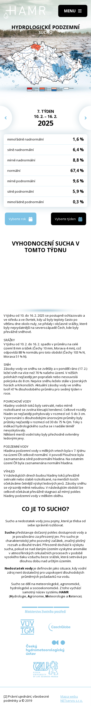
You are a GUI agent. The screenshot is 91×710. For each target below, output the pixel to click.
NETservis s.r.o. (71, 700)
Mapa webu (69, 696)
